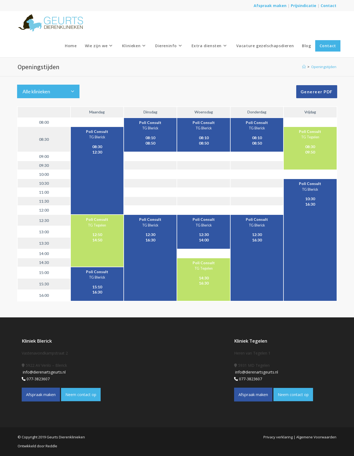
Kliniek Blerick (37, 341)
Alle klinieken (36, 91)
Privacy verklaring (278, 437)
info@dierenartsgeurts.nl (44, 372)
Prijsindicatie (304, 5)
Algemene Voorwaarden (316, 437)
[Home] (304, 66)
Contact (328, 5)
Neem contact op (80, 394)
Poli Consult (150, 122)
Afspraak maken (270, 5)
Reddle (51, 446)
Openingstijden (323, 66)
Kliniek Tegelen (250, 341)
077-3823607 (36, 378)
